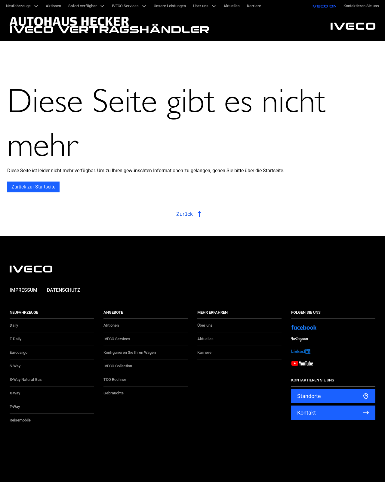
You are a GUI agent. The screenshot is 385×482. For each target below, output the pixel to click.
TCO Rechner (114, 379)
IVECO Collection (117, 366)
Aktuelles (205, 339)
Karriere (204, 352)
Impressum (23, 290)
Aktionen (111, 325)
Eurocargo (18, 352)
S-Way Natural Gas (26, 379)
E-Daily (15, 339)
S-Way (15, 366)
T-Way (15, 406)
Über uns (205, 325)
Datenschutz (63, 290)
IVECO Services (116, 339)
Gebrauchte (113, 393)
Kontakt (306, 412)
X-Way (15, 393)
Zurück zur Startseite (33, 187)
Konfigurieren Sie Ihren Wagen (129, 352)
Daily (14, 325)
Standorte (309, 396)
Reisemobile (20, 420)
